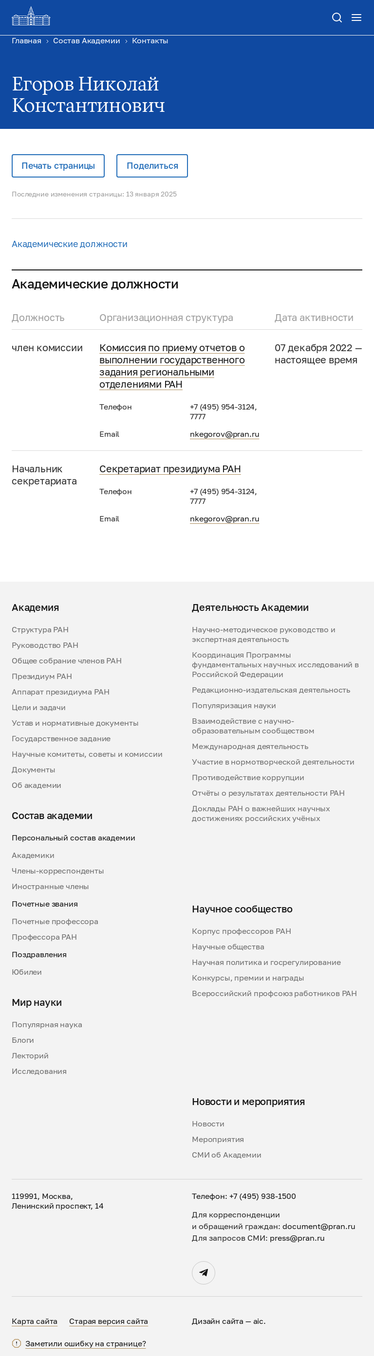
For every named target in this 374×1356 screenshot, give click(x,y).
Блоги (23, 1040)
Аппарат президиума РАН (60, 691)
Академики (33, 855)
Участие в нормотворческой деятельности (273, 762)
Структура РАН (40, 629)
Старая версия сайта (108, 1321)
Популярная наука (47, 1024)
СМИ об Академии (227, 1155)
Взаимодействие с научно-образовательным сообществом (253, 725)
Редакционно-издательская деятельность (271, 690)
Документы (34, 769)
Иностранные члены (50, 886)
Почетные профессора (55, 921)
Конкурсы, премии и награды (248, 977)
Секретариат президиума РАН (170, 468)
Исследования (39, 1071)
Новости (208, 1123)
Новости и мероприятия (248, 1101)
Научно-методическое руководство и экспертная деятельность (264, 634)
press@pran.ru (297, 1238)
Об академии (36, 785)
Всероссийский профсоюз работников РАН (274, 993)
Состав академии (52, 815)
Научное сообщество (242, 908)
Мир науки (37, 1002)
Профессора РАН (44, 937)
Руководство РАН (45, 645)
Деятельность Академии (250, 607)
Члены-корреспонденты (58, 870)
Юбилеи (27, 972)
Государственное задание (61, 738)
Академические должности (70, 243)
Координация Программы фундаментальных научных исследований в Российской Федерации (275, 664)
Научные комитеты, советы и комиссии (87, 754)
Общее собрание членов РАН (67, 660)
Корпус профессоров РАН (241, 931)
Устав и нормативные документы (75, 723)
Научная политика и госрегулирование (266, 962)
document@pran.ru (318, 1226)
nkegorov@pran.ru (224, 434)
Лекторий (30, 1055)
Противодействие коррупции (248, 777)
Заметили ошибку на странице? (85, 1343)
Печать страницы (58, 165)
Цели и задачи (39, 707)
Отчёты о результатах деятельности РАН (268, 793)
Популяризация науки (234, 705)
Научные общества (228, 946)
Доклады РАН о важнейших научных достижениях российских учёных (261, 813)
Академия (35, 607)
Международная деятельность (250, 746)
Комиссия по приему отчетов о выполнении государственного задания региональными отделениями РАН (172, 365)
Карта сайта (34, 1321)
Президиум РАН (42, 676)
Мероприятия (218, 1139)
